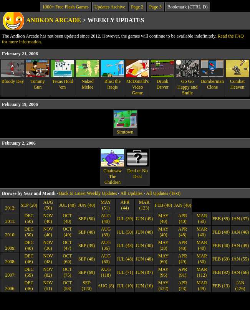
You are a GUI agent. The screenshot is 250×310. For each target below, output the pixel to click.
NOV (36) (48, 245)
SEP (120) (87, 285)
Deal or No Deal (137, 164)
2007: (9, 275)
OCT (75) (67, 272)
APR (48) (182, 231)
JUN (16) (144, 286)
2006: (9, 288)
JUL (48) (125, 245)
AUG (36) (106, 245)
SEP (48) (86, 259)
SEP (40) (86, 232)
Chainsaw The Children (112, 167)
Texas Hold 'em (62, 75)
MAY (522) (163, 285)
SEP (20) (29, 205)
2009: (9, 248)
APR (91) (182, 272)
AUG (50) (48, 205)
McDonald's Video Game (137, 78)
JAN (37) (240, 218)
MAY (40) (163, 218)
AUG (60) (106, 258)
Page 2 (137, 7)
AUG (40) (106, 218)
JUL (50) (125, 232)
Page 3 (155, 7)
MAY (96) (163, 272)
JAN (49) (240, 245)
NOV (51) (48, 285)
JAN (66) (240, 272)
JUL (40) (67, 205)
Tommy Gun (37, 75)
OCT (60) (67, 258)
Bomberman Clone (212, 75)
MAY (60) (163, 258)
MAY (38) (163, 245)
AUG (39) (106, 231)
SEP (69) (86, 272)
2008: (9, 261)
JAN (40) (182, 205)
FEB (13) (221, 286)
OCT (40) (67, 218)
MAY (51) (106, 205)
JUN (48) (144, 259)
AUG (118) (106, 272)
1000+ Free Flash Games (65, 7)
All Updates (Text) (163, 193)
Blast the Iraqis (112, 75)
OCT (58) (67, 285)
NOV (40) (48, 218)
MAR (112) (202, 272)
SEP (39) (86, 245)
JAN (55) (240, 259)
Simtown (125, 122)
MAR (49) (202, 285)
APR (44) (125, 205)
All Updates (132, 193)
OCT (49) (67, 231)
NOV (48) (48, 258)
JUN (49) (144, 218)
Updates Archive (109, 7)
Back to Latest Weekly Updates (88, 193)
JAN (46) (240, 232)
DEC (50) (29, 218)
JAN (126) (240, 285)
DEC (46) (29, 258)
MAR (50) (202, 218)
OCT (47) (67, 245)
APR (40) (182, 218)
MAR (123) (144, 205)
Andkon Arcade (53, 20)
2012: (9, 208)
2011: (10, 221)
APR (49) (182, 258)
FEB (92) (221, 272)
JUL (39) (125, 218)
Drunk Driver (162, 75)
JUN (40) (86, 205)
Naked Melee (87, 75)
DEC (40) (29, 245)
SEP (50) (86, 218)
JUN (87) (144, 272)
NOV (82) (48, 272)
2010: (9, 234)
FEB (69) (221, 259)
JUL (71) (125, 272)
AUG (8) (106, 286)
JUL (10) (125, 286)
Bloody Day (12, 72)
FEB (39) (221, 218)
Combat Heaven (237, 75)
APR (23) (182, 285)
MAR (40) (202, 231)
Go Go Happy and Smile (187, 78)
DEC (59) (29, 272)
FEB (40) (163, 205)
